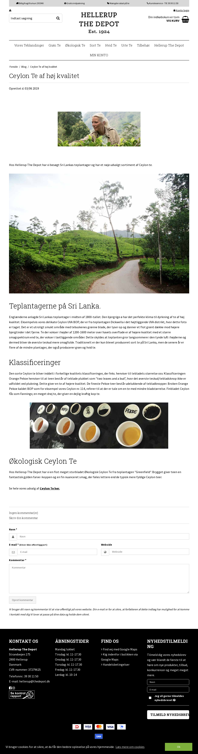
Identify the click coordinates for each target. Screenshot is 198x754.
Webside (106, 544)
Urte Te (126, 45)
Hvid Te (111, 45)
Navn (13, 529)
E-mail (28, 544)
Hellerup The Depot (169, 45)
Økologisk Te (75, 45)
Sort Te (95, 45)
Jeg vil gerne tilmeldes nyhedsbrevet (169, 698)
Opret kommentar (22, 600)
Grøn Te (55, 45)
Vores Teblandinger (29, 45)
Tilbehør (143, 45)
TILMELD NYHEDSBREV (169, 715)
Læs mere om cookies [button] (130, 747)
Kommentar (17, 560)
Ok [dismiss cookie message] (178, 747)
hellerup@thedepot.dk (34, 681)
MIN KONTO (99, 55)
